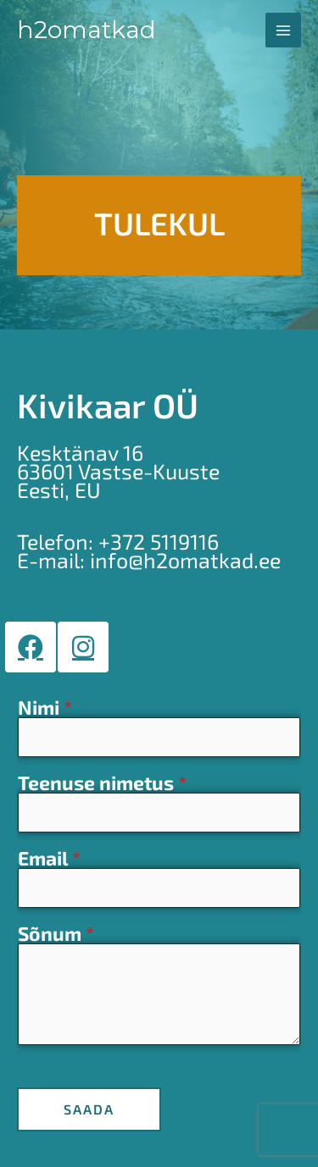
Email (49, 858)
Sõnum (56, 934)
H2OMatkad (86, 29)
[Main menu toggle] (283, 30)
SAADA (89, 1109)
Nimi (45, 708)
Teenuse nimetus (102, 783)
